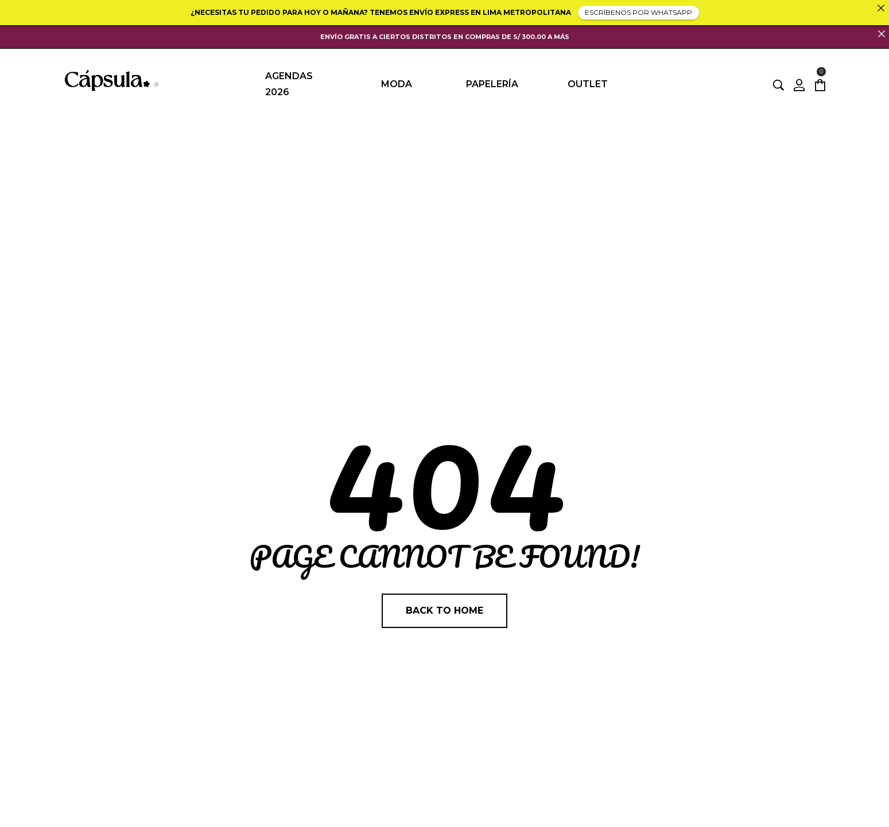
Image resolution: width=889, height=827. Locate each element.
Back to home (444, 610)
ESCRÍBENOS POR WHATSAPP (638, 12)
